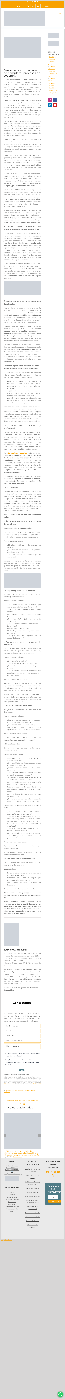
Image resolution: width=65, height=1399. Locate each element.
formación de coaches (17, 453)
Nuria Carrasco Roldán (12, 1090)
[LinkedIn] (50, 105)
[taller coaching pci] (22, 281)
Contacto (12, 1195)
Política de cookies (12, 1209)
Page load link (6, 1240)
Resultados (7, 1092)
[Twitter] (53, 1175)
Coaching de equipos (32, 1188)
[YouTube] (55, 105)
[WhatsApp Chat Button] (60, 1394)
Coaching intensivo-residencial (51, 69)
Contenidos (12, 1202)
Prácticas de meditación (32, 1217)
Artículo (21, 1090)
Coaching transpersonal (32, 1196)
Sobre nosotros (12, 1197)
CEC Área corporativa (12, 1199)
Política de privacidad (36, 1083)
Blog (12, 1211)
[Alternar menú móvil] (60, 13)
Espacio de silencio (32, 1221)
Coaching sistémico (32, 1192)
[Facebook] (55, 100)
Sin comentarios (17, 1157)
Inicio (12, 1192)
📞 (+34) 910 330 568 (12, 1170)
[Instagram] (50, 100)
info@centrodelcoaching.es (9, 1083)
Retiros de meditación (32, 1213)
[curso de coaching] (22, 574)
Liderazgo (32, 1090)
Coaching (26, 1090)
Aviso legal (12, 1204)
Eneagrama (53, 93)
